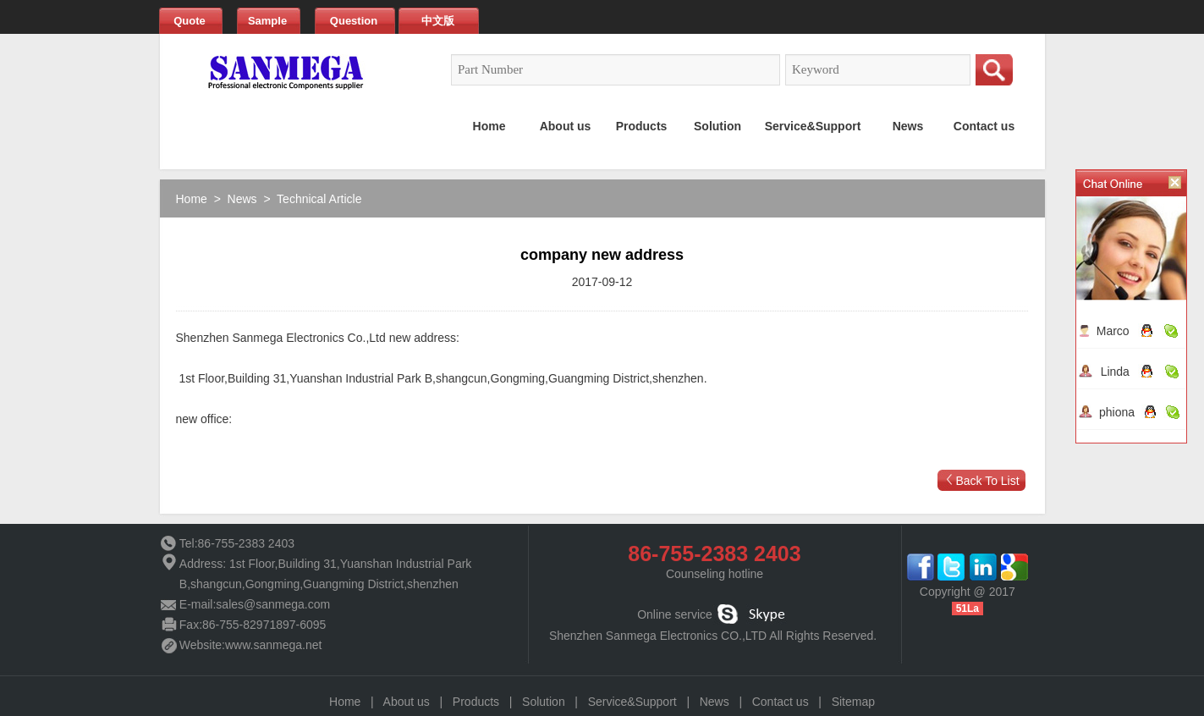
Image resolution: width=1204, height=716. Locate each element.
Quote (189, 20)
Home (191, 199)
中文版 (437, 20)
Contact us (780, 701)
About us (406, 701)
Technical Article (319, 199)
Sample (267, 20)
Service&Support (632, 701)
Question (353, 20)
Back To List (987, 480)
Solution (543, 701)
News (242, 199)
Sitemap (853, 701)
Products (476, 701)
